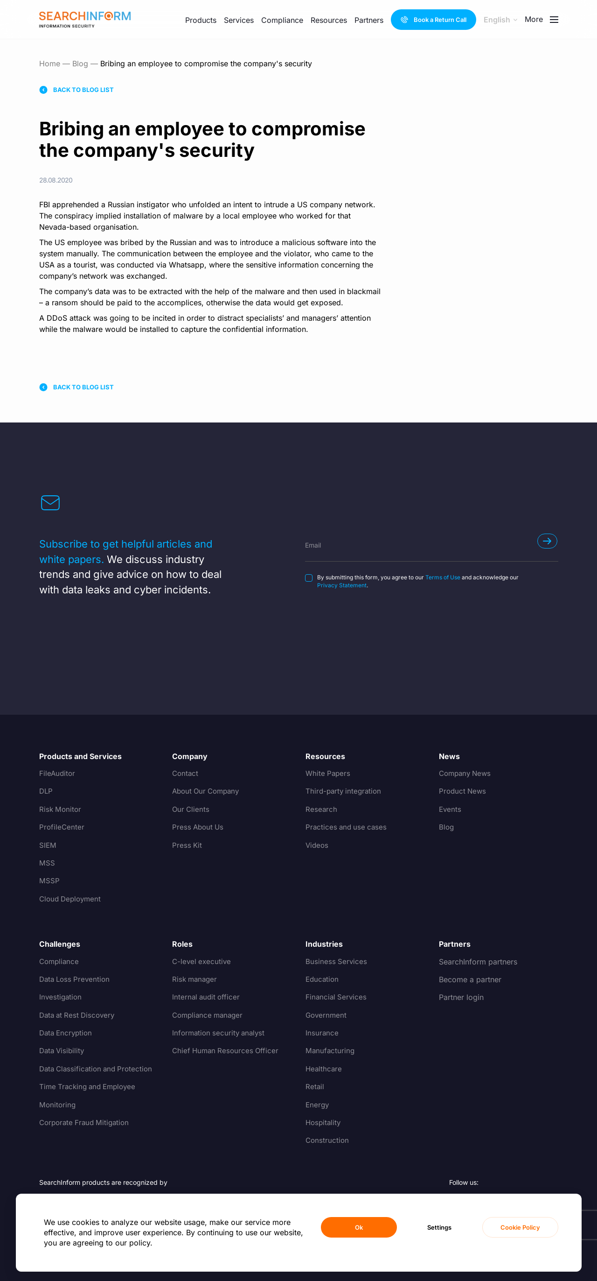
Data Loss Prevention (76, 979)
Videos (317, 845)
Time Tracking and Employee (90, 1086)
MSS (47, 863)
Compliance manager (209, 1015)
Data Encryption (67, 1033)
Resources (329, 20)
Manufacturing (330, 1051)
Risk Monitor (61, 809)
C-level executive (202, 961)
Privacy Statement (342, 585)
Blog (80, 63)
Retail (315, 1086)
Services (239, 20)
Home (49, 63)
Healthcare (324, 1069)
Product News (463, 791)
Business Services (336, 961)
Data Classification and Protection (99, 1069)
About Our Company (208, 791)
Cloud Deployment (72, 899)
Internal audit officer (207, 997)
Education (322, 979)
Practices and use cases (347, 827)
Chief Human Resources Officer (227, 1051)
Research (321, 809)
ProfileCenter (62, 827)
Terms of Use (442, 577)
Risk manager (196, 979)
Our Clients (191, 809)
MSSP (49, 881)
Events (450, 809)
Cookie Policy (520, 1227)
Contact (186, 773)
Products (200, 20)
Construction (327, 1140)
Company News (467, 773)
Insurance (322, 1033)
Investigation (61, 997)
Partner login (461, 997)
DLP (46, 791)
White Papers (328, 773)
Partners (368, 20)
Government (326, 1015)
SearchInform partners (478, 961)
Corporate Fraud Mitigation (86, 1122)
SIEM (48, 845)
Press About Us (199, 827)
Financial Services (336, 997)
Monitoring (58, 1105)
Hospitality (324, 1122)
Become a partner (470, 979)
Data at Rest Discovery (79, 1015)
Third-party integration (345, 791)
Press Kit (187, 845)
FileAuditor (57, 773)
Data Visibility (63, 1051)
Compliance (282, 20)
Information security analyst (220, 1033)
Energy (317, 1105)
